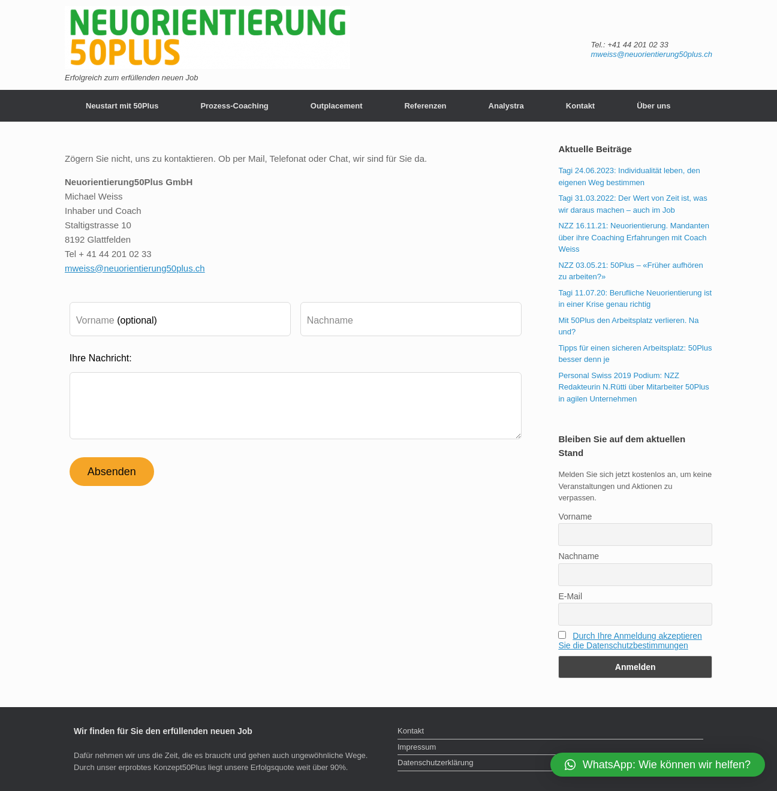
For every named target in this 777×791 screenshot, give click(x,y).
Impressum (416, 746)
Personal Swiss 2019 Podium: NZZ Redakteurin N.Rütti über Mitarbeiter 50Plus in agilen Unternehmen (633, 387)
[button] (657, 765)
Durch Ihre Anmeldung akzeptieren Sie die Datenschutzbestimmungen (629, 640)
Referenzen (425, 105)
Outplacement (337, 105)
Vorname (575, 516)
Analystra (506, 105)
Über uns (653, 105)
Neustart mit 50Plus (122, 105)
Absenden (112, 472)
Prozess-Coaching (234, 105)
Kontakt (580, 105)
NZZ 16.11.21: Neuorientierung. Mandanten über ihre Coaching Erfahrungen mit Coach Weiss (633, 237)
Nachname (578, 556)
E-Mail (570, 596)
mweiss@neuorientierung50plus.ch (651, 54)
